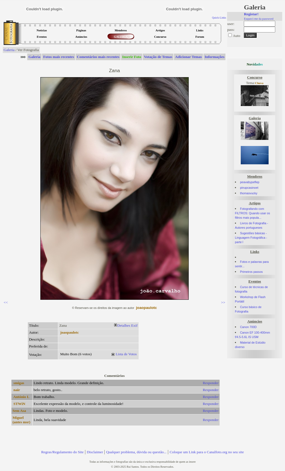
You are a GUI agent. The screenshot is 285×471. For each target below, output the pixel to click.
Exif (134, 325)
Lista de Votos (126, 354)
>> (223, 302)
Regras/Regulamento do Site (62, 452)
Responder (210, 383)
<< (6, 302)
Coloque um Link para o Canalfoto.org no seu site (206, 452)
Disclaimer (95, 452)
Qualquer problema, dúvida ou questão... (136, 452)
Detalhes (123, 325)
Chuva (259, 83)
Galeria (9, 50)
